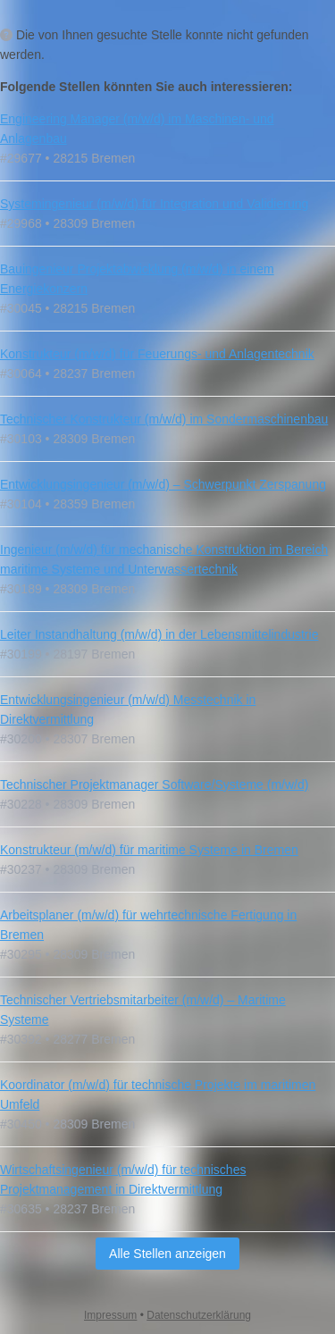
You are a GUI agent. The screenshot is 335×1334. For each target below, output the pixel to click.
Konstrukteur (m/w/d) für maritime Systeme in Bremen (149, 850)
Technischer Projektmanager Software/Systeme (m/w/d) (154, 784)
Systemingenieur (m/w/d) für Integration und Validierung (154, 204)
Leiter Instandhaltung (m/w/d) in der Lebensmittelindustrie (159, 634)
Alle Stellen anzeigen (167, 1253)
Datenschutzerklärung (199, 1315)
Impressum (110, 1315)
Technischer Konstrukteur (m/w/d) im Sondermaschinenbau (164, 419)
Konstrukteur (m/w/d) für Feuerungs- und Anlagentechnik (157, 354)
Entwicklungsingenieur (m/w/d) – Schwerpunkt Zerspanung (163, 484)
